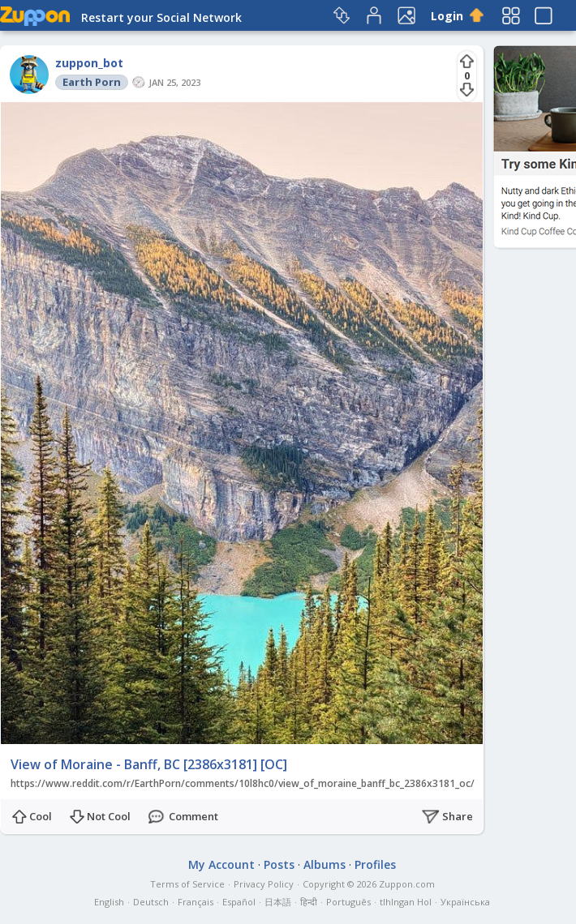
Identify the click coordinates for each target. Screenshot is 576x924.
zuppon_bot (89, 63)
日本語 (277, 902)
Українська (465, 902)
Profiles (375, 864)
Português (348, 902)
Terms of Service (187, 884)
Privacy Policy (264, 884)
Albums (324, 864)
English (109, 902)
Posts (279, 864)
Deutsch (151, 902)
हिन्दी (308, 902)
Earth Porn (91, 82)
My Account (221, 864)
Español (239, 902)
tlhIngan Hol (406, 902)
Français (195, 902)
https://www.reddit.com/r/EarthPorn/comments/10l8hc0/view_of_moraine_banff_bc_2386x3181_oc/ (243, 783)
